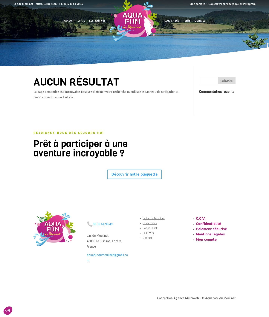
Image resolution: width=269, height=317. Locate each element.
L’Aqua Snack (150, 228)
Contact (147, 237)
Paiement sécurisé (211, 229)
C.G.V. (201, 218)
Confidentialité (208, 224)
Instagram (249, 3)
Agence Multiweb (186, 298)
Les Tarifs (148, 232)
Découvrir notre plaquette (134, 174)
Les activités (150, 223)
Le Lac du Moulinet (154, 218)
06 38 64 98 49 (103, 224)
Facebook (233, 3)
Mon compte (197, 3)
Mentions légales (210, 234)
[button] (7, 310)
